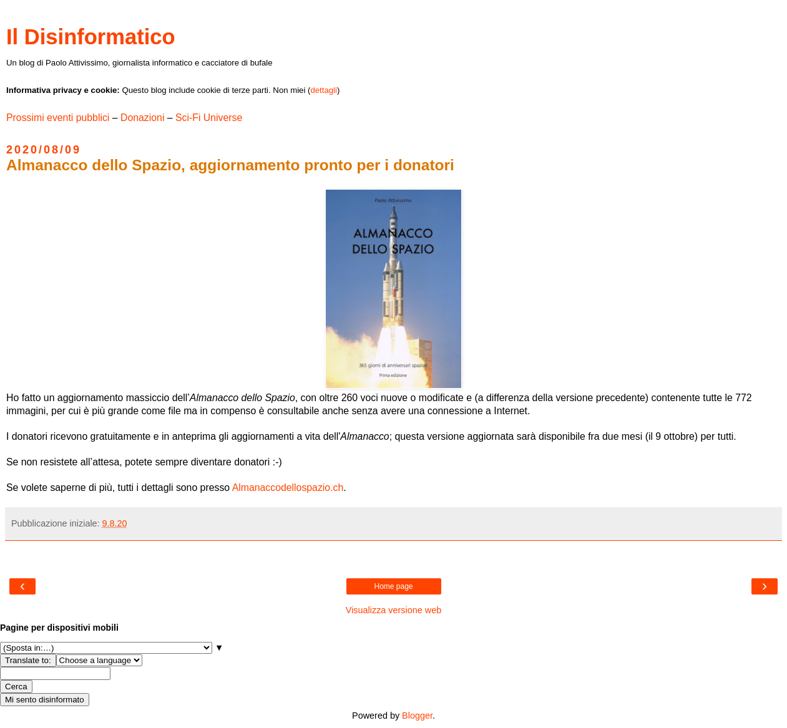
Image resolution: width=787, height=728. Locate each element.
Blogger (417, 716)
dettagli (323, 90)
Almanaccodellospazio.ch (288, 487)
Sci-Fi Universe (208, 117)
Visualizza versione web (393, 610)
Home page (393, 586)
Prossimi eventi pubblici (57, 117)
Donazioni (142, 117)
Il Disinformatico (90, 37)
